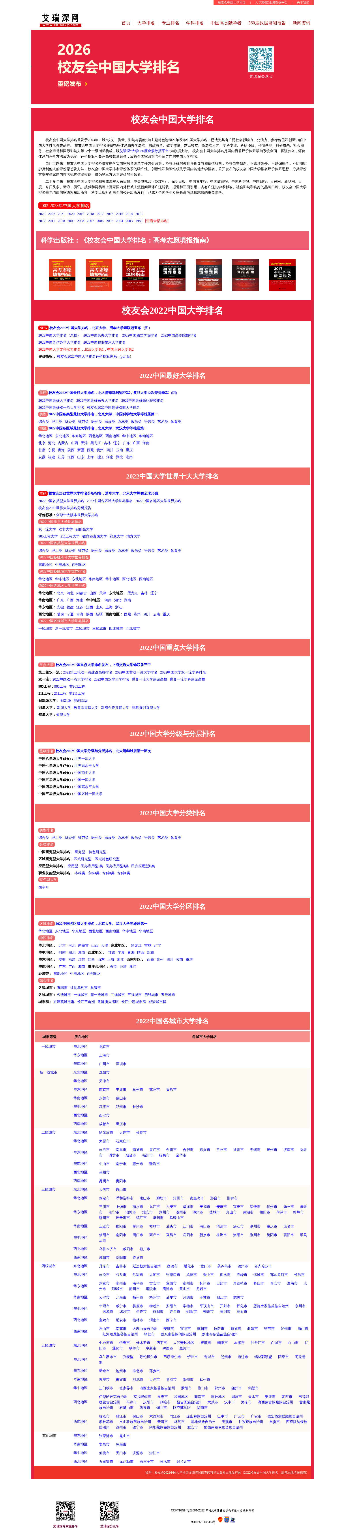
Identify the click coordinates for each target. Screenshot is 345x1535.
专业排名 (170, 22)
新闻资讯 (301, 22)
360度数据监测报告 (267, 22)
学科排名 (195, 22)
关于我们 (303, 2)
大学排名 (146, 22)
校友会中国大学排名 (232, 2)
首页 (126, 22)
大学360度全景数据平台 (271, 2)
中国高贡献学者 (226, 22)
